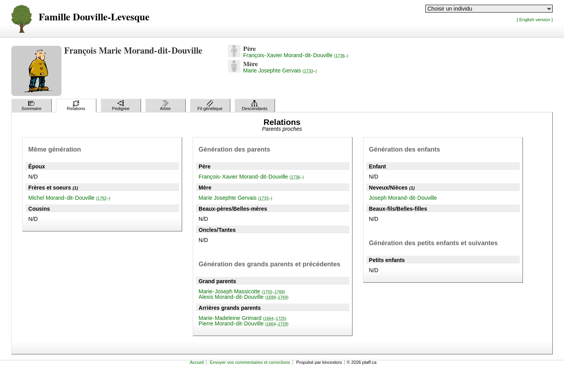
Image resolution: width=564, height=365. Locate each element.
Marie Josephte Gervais (280, 70)
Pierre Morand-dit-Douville (243, 323)
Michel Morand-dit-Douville (69, 198)
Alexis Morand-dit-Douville (243, 297)
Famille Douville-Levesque (94, 17)
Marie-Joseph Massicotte (242, 291)
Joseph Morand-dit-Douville (403, 198)
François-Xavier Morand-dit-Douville (295, 55)
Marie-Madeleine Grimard (242, 318)
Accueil (197, 362)
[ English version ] (535, 19)
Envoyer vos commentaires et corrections (250, 362)
